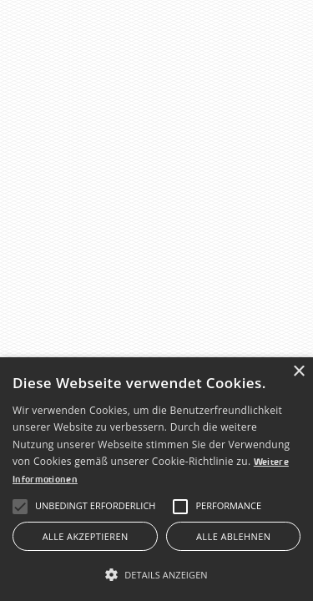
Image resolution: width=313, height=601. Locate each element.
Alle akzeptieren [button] (86, 536)
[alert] (156, 479)
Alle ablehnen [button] (233, 536)
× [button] (298, 372)
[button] (95, 506)
